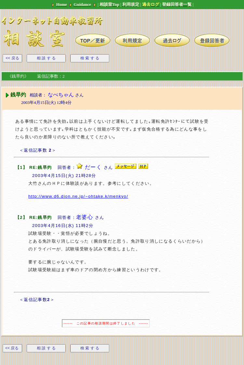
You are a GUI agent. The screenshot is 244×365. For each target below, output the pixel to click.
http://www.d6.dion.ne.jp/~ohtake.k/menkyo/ (78, 196)
